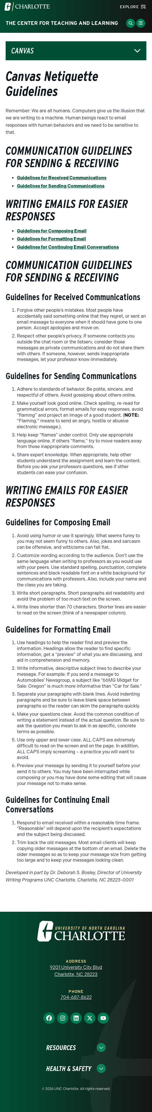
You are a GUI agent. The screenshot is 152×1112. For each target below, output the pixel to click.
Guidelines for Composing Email (52, 231)
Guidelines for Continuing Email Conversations (68, 247)
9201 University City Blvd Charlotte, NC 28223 (76, 971)
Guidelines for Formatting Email (51, 239)
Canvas (22, 50)
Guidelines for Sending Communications (60, 186)
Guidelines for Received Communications (61, 177)
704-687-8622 (76, 997)
